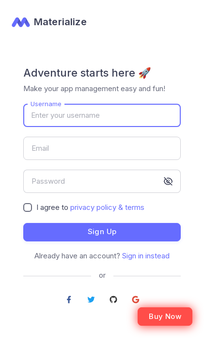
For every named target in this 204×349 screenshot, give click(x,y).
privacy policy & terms (107, 207)
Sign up (102, 231)
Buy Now (165, 316)
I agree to (90, 207)
